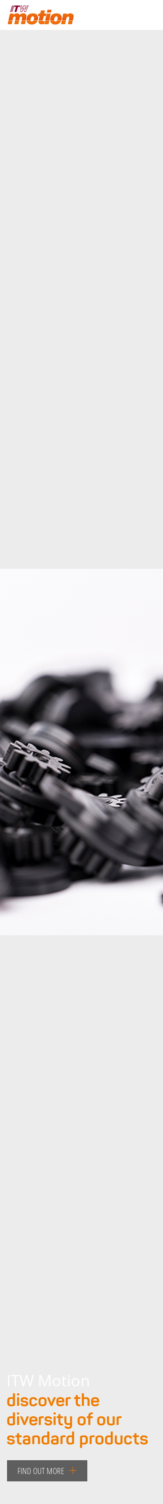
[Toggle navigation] (142, 17)
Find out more (47, 1471)
